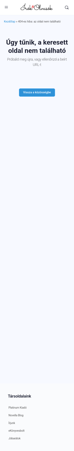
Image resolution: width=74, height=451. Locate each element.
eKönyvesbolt (16, 430)
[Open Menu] (6, 7)
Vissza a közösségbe (37, 92)
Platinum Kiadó (17, 407)
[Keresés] (66, 7)
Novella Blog (15, 415)
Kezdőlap (9, 21)
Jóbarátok (14, 438)
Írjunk (11, 423)
